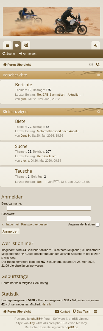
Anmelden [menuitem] (97, 46)
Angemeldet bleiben (83, 225)
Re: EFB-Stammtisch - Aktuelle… (59, 94)
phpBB (35, 318)
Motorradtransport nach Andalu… (59, 131)
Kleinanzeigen (15, 111)
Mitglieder (27, 46)
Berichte (23, 85)
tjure (24, 99)
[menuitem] (98, 65)
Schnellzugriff (8, 46)
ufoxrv (25, 160)
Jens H (25, 135)
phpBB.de (71, 327)
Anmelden (30, 53)
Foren (18, 46)
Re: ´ (40, 181)
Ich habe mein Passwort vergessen (24, 224)
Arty (32, 323)
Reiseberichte (15, 75)
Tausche (23, 171)
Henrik (46, 304)
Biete (20, 121)
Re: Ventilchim (46, 156)
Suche (10, 53)
